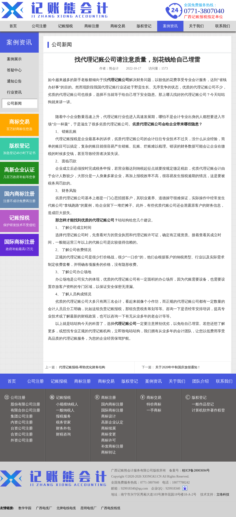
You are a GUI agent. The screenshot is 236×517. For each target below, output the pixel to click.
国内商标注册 (112, 404)
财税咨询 (63, 434)
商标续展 (108, 428)
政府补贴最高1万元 (19, 244)
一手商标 (154, 410)
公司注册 (39, 26)
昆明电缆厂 (88, 508)
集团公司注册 (22, 416)
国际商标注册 (112, 410)
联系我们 (222, 26)
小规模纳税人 (67, 404)
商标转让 (108, 452)
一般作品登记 (203, 404)
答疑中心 (14, 70)
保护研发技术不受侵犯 (19, 220)
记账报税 (65, 26)
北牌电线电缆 (66, 508)
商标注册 (91, 26)
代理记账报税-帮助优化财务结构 (82, 367)
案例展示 (14, 59)
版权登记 (144, 26)
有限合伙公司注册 (25, 410)
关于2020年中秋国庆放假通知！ (178, 367)
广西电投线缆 (110, 508)
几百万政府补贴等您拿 (19, 172)
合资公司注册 (22, 434)
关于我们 (196, 26)
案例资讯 (170, 26)
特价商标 (154, 404)
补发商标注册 (112, 446)
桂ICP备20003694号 (196, 470)
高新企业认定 (112, 422)
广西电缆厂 (44, 508)
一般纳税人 (65, 410)
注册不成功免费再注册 (19, 196)
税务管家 (63, 422)
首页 (13, 26)
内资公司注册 (22, 422)
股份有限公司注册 (25, 404)
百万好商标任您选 (19, 124)
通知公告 (14, 81)
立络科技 (222, 494)
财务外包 (63, 428)
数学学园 (24, 508)
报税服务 (63, 416)
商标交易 (117, 26)
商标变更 (108, 434)
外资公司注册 (22, 440)
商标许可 (108, 440)
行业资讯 (14, 92)
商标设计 (108, 416)
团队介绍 (200, 381)
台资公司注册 (22, 428)
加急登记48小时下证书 (19, 148)
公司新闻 (14, 103)
